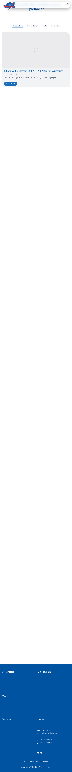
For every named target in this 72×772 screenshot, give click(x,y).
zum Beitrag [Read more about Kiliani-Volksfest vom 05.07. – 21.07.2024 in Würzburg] (10, 84)
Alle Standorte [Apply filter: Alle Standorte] (17, 26)
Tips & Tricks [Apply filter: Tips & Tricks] (55, 26)
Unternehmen (9, 74)
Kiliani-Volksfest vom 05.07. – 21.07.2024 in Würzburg (33, 70)
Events (17, 74)
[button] (67, 5)
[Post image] (36, 50)
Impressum (26, 768)
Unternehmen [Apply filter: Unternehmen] (32, 26)
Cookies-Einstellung (41, 768)
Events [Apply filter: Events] (44, 26)
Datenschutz (36, 766)
